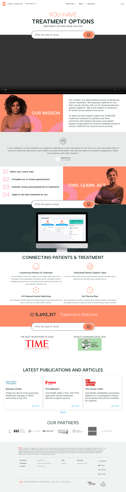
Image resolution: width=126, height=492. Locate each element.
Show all (63, 412)
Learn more (36, 406)
